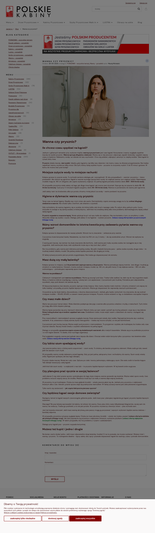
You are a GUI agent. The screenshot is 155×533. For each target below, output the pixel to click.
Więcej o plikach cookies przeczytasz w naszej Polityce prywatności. (30, 512)
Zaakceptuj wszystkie (85, 518)
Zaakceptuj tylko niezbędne (22, 518)
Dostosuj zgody (55, 518)
